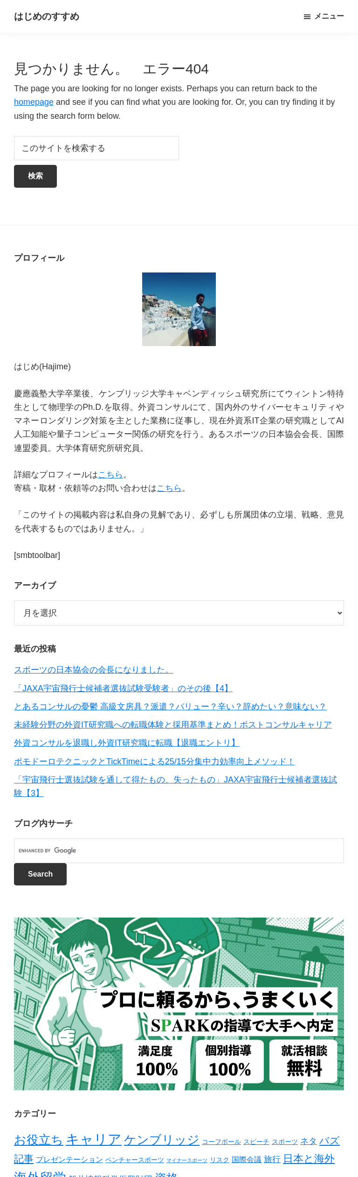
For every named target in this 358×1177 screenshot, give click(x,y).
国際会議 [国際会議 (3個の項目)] (247, 1159)
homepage (34, 102)
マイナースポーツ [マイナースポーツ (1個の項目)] (186, 1160)
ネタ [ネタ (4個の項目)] (308, 1141)
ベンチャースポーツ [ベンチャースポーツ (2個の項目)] (134, 1159)
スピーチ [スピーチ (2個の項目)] (256, 1141)
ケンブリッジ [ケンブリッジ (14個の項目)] (162, 1140)
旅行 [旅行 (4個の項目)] (272, 1159)
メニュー (329, 16)
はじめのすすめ (46, 16)
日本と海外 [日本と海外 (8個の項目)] (309, 1158)
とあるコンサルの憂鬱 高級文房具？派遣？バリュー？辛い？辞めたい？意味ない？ (170, 706)
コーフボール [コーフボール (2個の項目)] (221, 1141)
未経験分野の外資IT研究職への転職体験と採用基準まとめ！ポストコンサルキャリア (173, 724)
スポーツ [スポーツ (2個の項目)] (285, 1141)
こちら (110, 474)
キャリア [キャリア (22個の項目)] (94, 1139)
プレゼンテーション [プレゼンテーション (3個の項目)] (69, 1159)
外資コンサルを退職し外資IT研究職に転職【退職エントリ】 (127, 743)
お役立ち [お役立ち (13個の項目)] (38, 1139)
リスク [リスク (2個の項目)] (219, 1159)
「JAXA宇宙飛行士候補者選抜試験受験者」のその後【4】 (123, 688)
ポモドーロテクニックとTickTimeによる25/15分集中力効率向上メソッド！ (154, 761)
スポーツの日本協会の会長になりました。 (93, 669)
